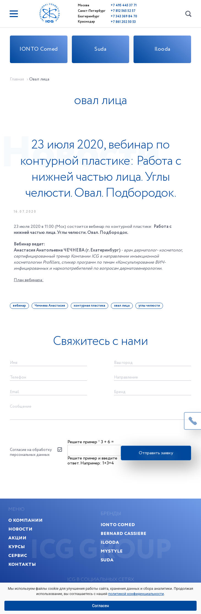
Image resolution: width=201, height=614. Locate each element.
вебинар (19, 312)
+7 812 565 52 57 (121, 10)
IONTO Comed (39, 49)
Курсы (16, 558)
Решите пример (83, 451)
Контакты (22, 576)
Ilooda (162, 49)
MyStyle (111, 562)
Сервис (17, 567)
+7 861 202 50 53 (121, 21)
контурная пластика (89, 312)
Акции (17, 549)
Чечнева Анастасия (50, 312)
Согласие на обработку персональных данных (31, 462)
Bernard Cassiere (123, 545)
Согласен (100, 606)
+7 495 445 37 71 (122, 5)
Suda (100, 49)
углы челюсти (149, 312)
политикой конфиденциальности (136, 594)
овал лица (122, 312)
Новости (20, 540)
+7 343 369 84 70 (122, 15)
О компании (25, 531)
